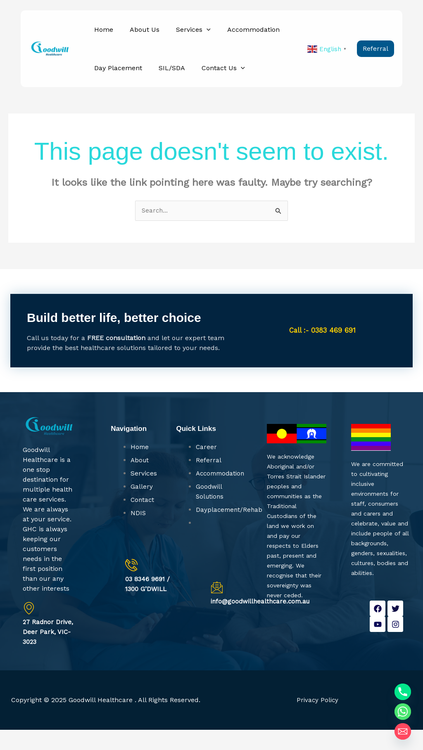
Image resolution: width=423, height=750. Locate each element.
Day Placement (116, 83)
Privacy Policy (317, 720)
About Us (137, 34)
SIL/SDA (164, 83)
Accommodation (236, 34)
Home (101, 34)
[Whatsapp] (402, 711)
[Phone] (402, 692)
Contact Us (211, 83)
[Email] (402, 731)
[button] (194, 34)
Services (181, 34)
